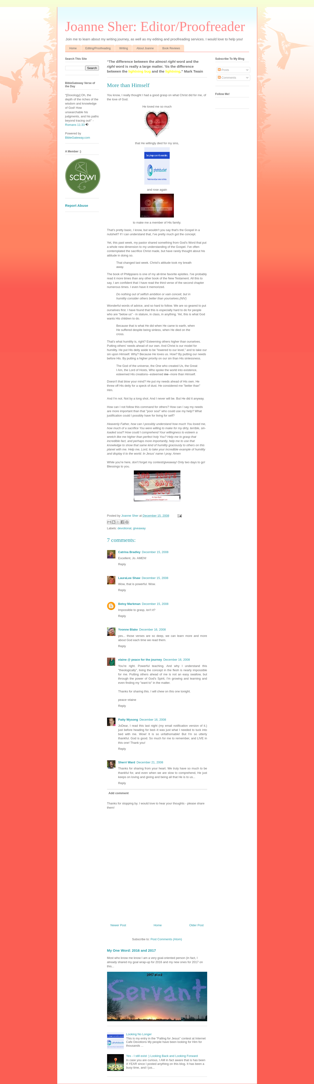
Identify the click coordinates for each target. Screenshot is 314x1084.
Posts (223, 70)
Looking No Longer (139, 1034)
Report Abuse (76, 205)
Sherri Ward (126, 762)
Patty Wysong (128, 719)
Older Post (196, 925)
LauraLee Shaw (129, 578)
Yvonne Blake (128, 629)
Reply (122, 564)
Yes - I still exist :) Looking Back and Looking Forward (162, 1056)
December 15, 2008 (155, 552)
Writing (123, 48)
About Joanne (145, 48)
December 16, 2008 (152, 629)
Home (73, 48)
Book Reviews (171, 48)
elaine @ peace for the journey (140, 659)
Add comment (118, 793)
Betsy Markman (129, 604)
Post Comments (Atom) (166, 939)
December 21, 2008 (150, 762)
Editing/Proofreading (98, 48)
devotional (124, 528)
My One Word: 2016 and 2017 (131, 950)
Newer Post (118, 925)
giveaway (139, 528)
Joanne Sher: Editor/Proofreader (155, 26)
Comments (227, 77)
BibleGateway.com (77, 137)
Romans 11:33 (75, 124)
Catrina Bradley (129, 552)
